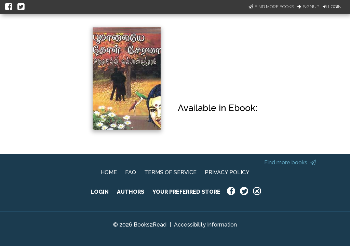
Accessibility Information (205, 224)
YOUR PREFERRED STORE (186, 192)
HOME (108, 172)
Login (332, 6)
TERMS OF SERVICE (170, 172)
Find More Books (271, 6)
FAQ (130, 172)
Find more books (290, 162)
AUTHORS (130, 192)
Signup (308, 6)
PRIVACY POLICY (227, 172)
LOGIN (100, 192)
